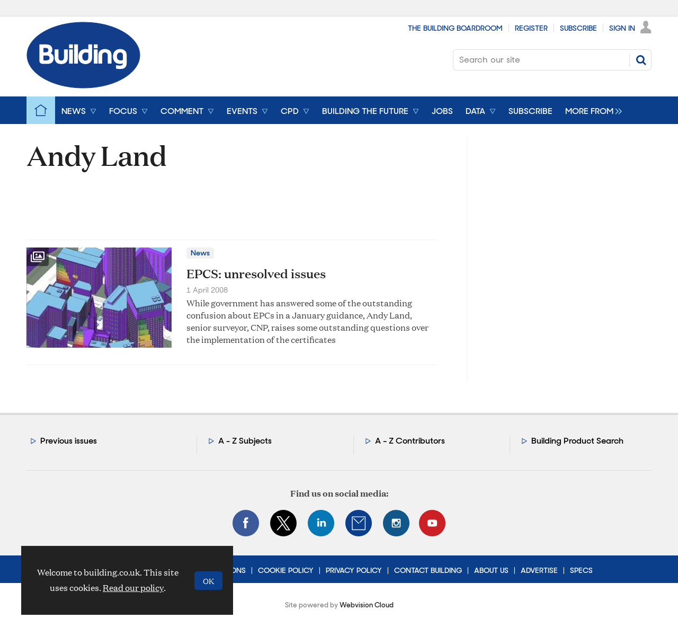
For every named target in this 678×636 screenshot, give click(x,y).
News (200, 253)
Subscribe (578, 28)
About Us (491, 570)
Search (640, 59)
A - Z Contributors (410, 440)
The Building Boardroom (455, 28)
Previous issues (68, 440)
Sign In (622, 28)
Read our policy (133, 587)
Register (531, 28)
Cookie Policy (286, 570)
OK (208, 580)
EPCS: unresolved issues (256, 273)
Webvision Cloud (367, 605)
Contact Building (428, 570)
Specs (581, 570)
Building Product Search (577, 440)
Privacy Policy (354, 570)
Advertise (539, 570)
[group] (591, 110)
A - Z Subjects (245, 440)
